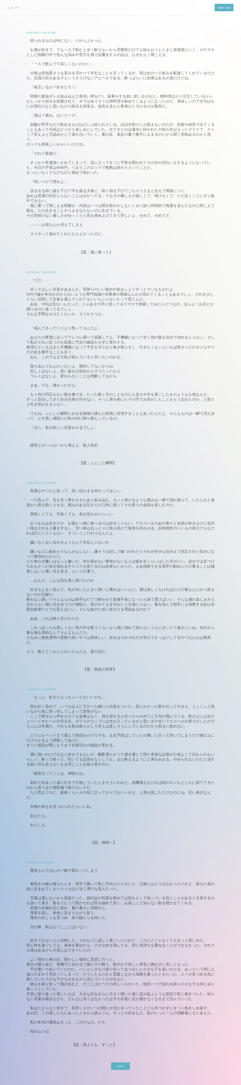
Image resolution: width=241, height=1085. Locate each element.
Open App (224, 7)
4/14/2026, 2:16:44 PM (41, 689)
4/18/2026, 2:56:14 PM (41, 483)
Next (120, 1066)
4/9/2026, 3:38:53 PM (40, 862)
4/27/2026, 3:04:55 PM (41, 272)
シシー (13, 8)
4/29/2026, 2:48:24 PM (41, 32)
